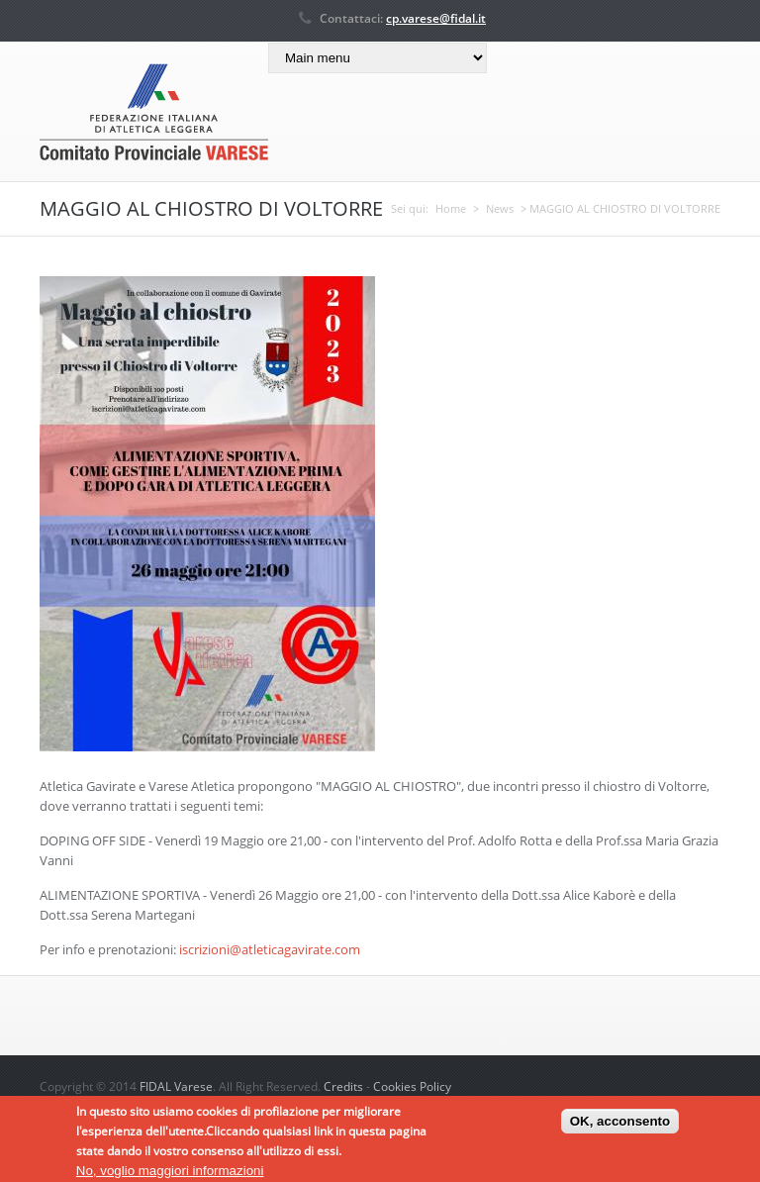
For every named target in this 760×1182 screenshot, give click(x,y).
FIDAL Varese (176, 1086)
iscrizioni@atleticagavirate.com (269, 949)
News (500, 208)
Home (450, 208)
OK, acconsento (620, 1126)
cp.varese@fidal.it (436, 18)
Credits (343, 1086)
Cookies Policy (412, 1086)
